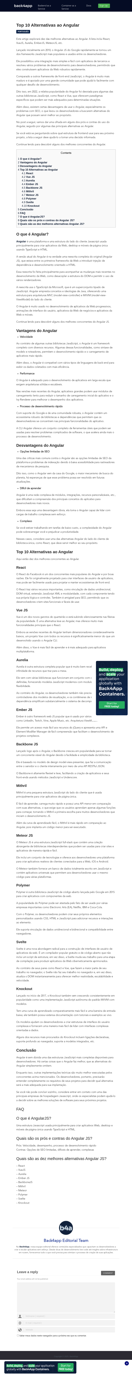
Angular (21, 241)
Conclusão (25, 209)
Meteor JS (30, 195)
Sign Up (104, 6)
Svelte (28, 202)
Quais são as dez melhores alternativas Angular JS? (51, 224)
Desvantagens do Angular (35, 166)
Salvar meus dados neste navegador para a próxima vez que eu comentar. (52, 1336)
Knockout (30, 205)
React (27, 173)
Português (23, 32)
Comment (108, 1272)
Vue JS (28, 176)
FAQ (21, 213)
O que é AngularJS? (31, 216)
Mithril (28, 191)
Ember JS (30, 184)
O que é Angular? (30, 158)
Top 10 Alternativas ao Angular (38, 169)
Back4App (24, 1247)
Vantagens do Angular (32, 162)
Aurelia (28, 180)
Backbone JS (32, 187)
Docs (88, 6)
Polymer (29, 198)
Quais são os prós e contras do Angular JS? (46, 220)
